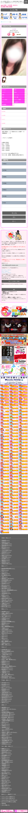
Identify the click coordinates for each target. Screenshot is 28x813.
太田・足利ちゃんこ (6, 616)
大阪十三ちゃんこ (5, 730)
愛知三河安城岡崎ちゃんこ (7, 651)
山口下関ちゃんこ (5, 772)
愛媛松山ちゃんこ (5, 748)
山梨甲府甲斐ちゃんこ (6, 692)
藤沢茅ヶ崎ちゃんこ (6, 606)
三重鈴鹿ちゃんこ (5, 672)
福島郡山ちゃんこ (5, 560)
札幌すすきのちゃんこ (6, 555)
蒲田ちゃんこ (4, 638)
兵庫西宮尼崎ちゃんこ (6, 742)
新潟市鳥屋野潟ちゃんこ (7, 696)
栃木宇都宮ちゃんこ (6, 581)
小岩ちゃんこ (4, 634)
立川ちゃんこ (4, 571)
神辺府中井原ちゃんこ (6, 788)
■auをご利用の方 (5, 271)
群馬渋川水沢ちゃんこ (6, 598)
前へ (14, 217)
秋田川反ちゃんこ (5, 547)
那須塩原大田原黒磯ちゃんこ (8, 621)
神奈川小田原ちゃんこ (6, 601)
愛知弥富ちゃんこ (5, 656)
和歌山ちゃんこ (5, 710)
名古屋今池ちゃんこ (6, 649)
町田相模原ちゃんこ (6, 586)
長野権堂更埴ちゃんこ (6, 694)
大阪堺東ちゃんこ (5, 727)
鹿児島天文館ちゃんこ (6, 750)
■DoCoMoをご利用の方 (6, 270)
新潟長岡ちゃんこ (5, 689)
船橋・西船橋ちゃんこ (6, 641)
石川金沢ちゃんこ (5, 686)
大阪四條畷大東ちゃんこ (7, 740)
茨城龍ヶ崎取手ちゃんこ (7, 613)
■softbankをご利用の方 (6, 272)
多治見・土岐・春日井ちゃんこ (8, 659)
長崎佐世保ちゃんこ (6, 752)
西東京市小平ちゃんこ (6, 633)
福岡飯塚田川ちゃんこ (6, 770)
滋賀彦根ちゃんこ (5, 707)
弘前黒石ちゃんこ (5, 548)
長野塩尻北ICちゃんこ (6, 697)
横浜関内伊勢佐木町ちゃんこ (8, 568)
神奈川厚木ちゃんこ (6, 588)
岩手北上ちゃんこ (5, 553)
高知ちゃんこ (4, 775)
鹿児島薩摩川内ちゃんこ (7, 760)
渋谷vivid (3, 803)
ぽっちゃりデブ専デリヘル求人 (8, 801)
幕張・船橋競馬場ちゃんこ (7, 626)
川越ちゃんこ (4, 576)
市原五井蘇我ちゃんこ (6, 629)
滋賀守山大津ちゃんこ (6, 737)
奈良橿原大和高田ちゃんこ (7, 712)
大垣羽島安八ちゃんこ (6, 653)
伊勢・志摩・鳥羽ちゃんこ (7, 674)
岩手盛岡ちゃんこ (5, 558)
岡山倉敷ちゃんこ (5, 777)
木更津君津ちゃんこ (6, 593)
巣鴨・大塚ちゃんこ (6, 644)
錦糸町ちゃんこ (5, 595)
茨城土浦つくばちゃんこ (7, 600)
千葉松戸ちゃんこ (5, 603)
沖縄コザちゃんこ (5, 787)
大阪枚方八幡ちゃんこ (6, 734)
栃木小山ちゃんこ (5, 585)
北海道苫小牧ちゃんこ (6, 563)
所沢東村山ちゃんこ (6, 614)
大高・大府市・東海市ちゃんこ (8, 666)
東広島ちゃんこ (5, 778)
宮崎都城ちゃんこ (5, 763)
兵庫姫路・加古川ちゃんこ (7, 719)
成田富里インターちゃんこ (7, 578)
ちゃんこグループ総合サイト (8, 796)
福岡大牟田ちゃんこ (6, 785)
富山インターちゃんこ (6, 687)
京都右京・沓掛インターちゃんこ (9, 732)
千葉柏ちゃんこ (5, 628)
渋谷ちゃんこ (4, 636)
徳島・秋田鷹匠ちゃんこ (7, 762)
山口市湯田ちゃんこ (6, 790)
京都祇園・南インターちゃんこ (8, 709)
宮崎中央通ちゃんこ (6, 782)
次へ (14, 221)
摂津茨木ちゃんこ (5, 735)
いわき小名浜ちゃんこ (6, 550)
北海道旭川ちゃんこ (6, 552)
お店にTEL (14, 10)
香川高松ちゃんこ (5, 757)
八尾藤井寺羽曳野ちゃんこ (7, 720)
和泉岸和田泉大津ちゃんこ (7, 715)
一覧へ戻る (14, 213)
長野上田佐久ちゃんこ (6, 699)
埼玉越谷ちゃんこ (5, 611)
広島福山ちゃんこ (5, 758)
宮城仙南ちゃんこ (5, 540)
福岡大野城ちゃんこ (6, 773)
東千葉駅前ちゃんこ (6, 575)
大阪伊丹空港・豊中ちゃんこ (8, 714)
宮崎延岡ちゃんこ (5, 791)
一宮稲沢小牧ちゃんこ (6, 654)
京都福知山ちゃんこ (6, 743)
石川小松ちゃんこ (5, 682)
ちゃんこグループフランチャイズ (9, 800)
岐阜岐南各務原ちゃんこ (7, 667)
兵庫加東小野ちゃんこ (6, 739)
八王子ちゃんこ (5, 639)
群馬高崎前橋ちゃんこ (6, 580)
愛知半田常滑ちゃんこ (6, 676)
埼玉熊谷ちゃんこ (5, 583)
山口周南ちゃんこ (5, 767)
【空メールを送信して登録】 (14, 281)
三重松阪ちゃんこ (5, 671)
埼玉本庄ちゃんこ (5, 591)
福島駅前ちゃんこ (5, 562)
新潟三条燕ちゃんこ (6, 701)
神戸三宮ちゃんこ (5, 724)
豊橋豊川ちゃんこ (5, 662)
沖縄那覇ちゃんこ (5, 765)
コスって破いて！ (5, 805)
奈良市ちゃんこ (5, 722)
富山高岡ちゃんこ (5, 684)
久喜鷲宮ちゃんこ (5, 618)
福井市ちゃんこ (5, 702)
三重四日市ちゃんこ (6, 657)
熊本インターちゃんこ (6, 753)
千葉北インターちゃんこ (7, 631)
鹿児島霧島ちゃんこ (6, 755)
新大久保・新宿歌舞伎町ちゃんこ (9, 590)
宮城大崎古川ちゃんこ (6, 545)
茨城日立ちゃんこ (5, 643)
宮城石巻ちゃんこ (5, 542)
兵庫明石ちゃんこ (5, 725)
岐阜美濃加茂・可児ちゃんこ (8, 677)
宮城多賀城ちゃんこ (6, 557)
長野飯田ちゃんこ (5, 691)
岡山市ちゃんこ (5, 783)
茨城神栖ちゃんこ (5, 619)
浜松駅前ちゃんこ (5, 664)
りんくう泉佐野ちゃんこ (7, 729)
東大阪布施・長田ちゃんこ (7, 717)
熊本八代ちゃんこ (5, 780)
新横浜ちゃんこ (5, 624)
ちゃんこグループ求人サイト (8, 798)
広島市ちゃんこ (5, 768)
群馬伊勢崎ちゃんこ (6, 605)
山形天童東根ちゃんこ (6, 543)
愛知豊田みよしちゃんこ (7, 669)
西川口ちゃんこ (5, 570)
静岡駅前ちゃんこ (5, 661)
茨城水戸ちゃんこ (5, 573)
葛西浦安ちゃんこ (5, 623)
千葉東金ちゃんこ (5, 596)
